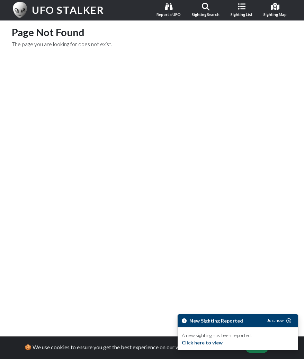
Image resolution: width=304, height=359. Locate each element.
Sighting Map (275, 10)
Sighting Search (206, 10)
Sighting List (241, 10)
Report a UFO (169, 10)
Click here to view (202, 342)
